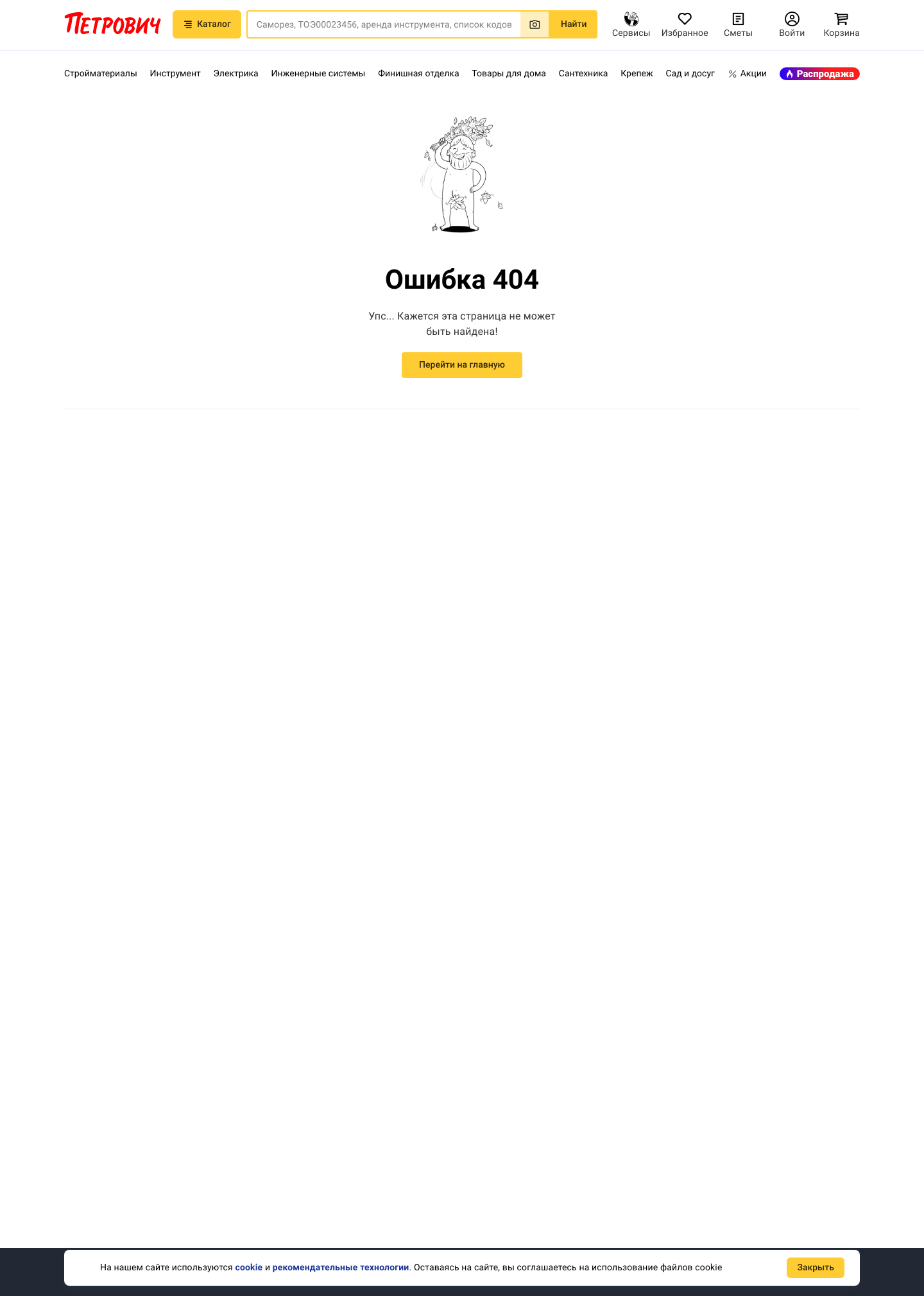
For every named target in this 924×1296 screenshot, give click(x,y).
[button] (267, 12)
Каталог (207, 45)
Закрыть (815, 1268)
